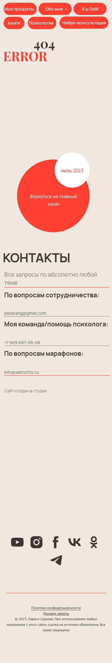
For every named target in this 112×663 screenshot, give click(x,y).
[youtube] (17, 542)
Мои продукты (19, 9)
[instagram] (36, 542)
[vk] (74, 542)
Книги (14, 23)
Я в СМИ (90, 9)
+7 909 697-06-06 (22, 342)
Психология (41, 23)
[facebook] (55, 542)
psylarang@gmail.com (25, 313)
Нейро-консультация (84, 22)
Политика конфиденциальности (56, 607)
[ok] (93, 542)
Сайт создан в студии (25, 391)
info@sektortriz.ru (21, 372)
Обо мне (54, 9)
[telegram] (56, 560)
